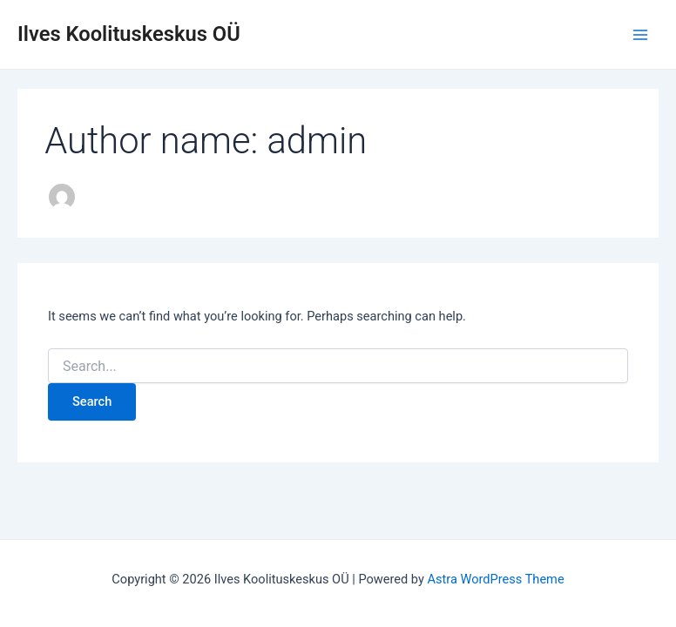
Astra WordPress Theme (495, 579)
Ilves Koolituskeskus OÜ (128, 34)
